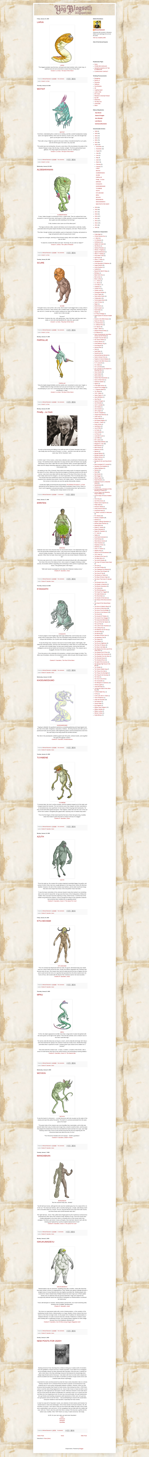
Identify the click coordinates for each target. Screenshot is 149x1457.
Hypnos (96, 383)
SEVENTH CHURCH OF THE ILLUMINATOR (102, 69)
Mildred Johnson (98, 457)
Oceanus (96, 487)
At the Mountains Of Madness (101, 263)
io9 (95, 88)
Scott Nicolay (97, 539)
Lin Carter (96, 430)
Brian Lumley (97, 279)
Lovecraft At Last (98, 436)
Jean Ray (96, 399)
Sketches (96, 546)
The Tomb (96, 677)
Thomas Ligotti (98, 684)
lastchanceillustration (101, 123)
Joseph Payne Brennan (100, 414)
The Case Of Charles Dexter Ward (103, 562)
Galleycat (96, 84)
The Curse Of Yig (98, 573)
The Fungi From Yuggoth (100, 592)
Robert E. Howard (98, 527)
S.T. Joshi (96, 533)
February (98, 164)
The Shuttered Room (99, 660)
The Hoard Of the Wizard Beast (102, 603)
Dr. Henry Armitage (99, 313)
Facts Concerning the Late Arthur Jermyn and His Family (102, 335)
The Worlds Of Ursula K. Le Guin (76, 484)
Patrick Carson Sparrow (100, 502)
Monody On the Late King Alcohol (102, 461)
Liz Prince (96, 434)
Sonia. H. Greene (98, 548)
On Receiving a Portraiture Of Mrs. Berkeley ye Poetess (103, 489)
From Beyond (97, 345)
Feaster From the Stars (100, 337)
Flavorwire (97, 82)
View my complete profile (99, 37)
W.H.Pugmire (97, 705)
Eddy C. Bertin (98, 328)
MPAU (40, 995)
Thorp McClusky (98, 686)
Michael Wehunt (98, 453)
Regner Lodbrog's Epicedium (101, 521)
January (98, 166)
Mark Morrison (98, 445)
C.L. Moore (97, 282)
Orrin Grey (97, 499)
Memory (96, 451)
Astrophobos (97, 261)
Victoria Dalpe (97, 703)
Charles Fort (97, 288)
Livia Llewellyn (98, 432)
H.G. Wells (97, 365)
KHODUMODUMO (45, 680)
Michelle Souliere (98, 455)
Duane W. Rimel (98, 321)
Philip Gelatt (97, 504)
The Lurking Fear (98, 627)
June (97, 155)
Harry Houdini (97, 372)
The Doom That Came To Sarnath (103, 579)
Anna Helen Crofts (99, 255)
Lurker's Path (97, 92)
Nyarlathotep (97, 485)
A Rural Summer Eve (99, 236)
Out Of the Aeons (98, 501)
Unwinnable (97, 103)
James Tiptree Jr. (98, 395)
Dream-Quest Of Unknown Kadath (103, 315)
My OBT (96, 97)
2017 (96, 212)
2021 (96, 142)
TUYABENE (42, 757)
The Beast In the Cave (100, 556)
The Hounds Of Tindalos (100, 616)
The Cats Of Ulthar (99, 567)
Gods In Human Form (99, 357)
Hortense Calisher (99, 381)
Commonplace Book (99, 300)
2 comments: (61, 494)
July (97, 153)
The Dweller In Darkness (100, 584)
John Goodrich (98, 409)
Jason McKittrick (98, 397)
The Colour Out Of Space (100, 571)
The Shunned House (99, 658)
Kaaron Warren (98, 418)
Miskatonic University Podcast (102, 95)
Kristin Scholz (97, 424)
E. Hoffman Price (98, 324)
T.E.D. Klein (97, 554)
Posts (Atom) (47, 1438)
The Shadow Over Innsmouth (101, 654)
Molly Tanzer (97, 459)
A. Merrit (96, 238)
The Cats (96, 565)
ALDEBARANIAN (45, 169)
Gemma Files (97, 347)
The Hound (97, 614)
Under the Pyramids (99, 699)
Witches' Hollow (98, 713)
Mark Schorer (97, 447)
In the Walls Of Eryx (99, 385)
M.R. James (97, 439)
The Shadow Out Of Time (100, 652)
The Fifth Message (99, 590)
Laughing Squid (98, 90)
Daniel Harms (97, 306)
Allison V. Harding (98, 253)
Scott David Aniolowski (100, 537)
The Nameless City (99, 637)
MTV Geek (97, 94)
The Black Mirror (98, 558)
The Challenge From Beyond (101, 569)
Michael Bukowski (100, 30)
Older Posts (84, 1435)
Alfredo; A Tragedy (99, 249)
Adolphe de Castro (99, 244)
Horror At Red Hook (99, 379)
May (97, 157)
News (95, 472)
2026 (96, 131)
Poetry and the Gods (99, 508)
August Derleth (98, 265)
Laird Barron (98, 121)
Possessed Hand (98, 510)
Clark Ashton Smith (99, 296)
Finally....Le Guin (44, 412)
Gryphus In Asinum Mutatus (101, 359)
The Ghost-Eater (98, 596)
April (97, 160)
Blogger (81, 1448)
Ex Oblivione (97, 332)
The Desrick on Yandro (100, 575)
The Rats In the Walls (99, 647)
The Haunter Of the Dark (100, 598)
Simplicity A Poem (98, 545)
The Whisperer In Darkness (101, 682)
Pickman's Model (98, 506)
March (98, 162)
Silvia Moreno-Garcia (99, 541)
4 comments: (60, 1430)
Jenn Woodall (98, 118)
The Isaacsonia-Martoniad (101, 620)
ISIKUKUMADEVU (45, 1242)
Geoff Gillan (97, 351)
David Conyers (98, 308)
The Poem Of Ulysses (100, 645)
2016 (96, 214)
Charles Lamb (98, 290)
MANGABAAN (43, 1156)
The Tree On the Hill (99, 679)
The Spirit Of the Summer (100, 662)
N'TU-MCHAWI (44, 921)
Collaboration (97, 298)
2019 (96, 207)
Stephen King (97, 550)
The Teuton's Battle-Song (100, 669)
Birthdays (96, 273)
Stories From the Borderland (101, 552)
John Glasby (97, 407)
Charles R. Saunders (46, 581)
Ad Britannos (97, 242)
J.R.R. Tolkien (97, 393)
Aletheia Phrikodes (99, 248)
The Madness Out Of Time (101, 629)
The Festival (97, 588)
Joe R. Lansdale (98, 405)
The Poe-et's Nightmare (100, 643)
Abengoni (62, 1420)
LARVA (40, 22)
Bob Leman (97, 277)
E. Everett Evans (98, 323)
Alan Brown (98, 112)
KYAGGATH (42, 589)
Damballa (62, 1422)
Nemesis (96, 470)
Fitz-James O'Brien (99, 339)
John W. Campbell (99, 412)
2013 (96, 220)
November (99, 148)
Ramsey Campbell (99, 517)
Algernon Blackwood (99, 251)
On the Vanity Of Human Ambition (102, 495)
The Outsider (97, 641)
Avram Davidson (98, 267)
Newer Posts (40, 1435)
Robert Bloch (97, 525)
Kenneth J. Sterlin (98, 422)
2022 (96, 140)
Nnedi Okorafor (98, 480)
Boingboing (97, 78)
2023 (96, 138)
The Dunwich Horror (99, 582)
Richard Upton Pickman (100, 523)
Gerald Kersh (97, 353)
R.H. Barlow (97, 515)
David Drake (97, 310)
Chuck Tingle (97, 294)
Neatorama (97, 99)
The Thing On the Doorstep (101, 675)
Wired (95, 105)
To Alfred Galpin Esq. (99, 692)
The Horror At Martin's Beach (101, 606)
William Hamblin (98, 709)
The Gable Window (99, 594)
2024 (96, 135)
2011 (96, 225)
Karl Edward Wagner (99, 420)
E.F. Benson (97, 326)
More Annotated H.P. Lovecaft (102, 464)
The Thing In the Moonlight (101, 673)
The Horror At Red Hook (100, 608)
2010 (96, 227)
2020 (96, 144)
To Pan (96, 694)
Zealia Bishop (97, 715)
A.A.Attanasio (97, 240)
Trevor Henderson (99, 697)
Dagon (96, 304)
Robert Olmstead (98, 529)
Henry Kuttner (97, 376)
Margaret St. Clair (98, 443)
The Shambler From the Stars (101, 656)
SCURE (40, 263)
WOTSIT (41, 89)
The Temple (97, 667)
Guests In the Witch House (101, 361)
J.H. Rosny (97, 391)
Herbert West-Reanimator (100, 377)
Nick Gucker (97, 474)
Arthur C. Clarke (98, 259)
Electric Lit (97, 80)
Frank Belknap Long (99, 343)
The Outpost (97, 639)
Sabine (96, 535)
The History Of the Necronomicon (102, 599)
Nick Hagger (97, 476)
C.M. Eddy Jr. (97, 284)
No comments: (61, 78)
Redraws (96, 519)
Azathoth (96, 269)
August (98, 151)
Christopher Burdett (99, 292)
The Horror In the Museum (101, 612)
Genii (95, 349)
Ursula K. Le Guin (45, 81)
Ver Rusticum (97, 701)
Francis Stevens (98, 341)
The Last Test (97, 624)
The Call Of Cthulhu (99, 560)
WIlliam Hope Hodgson (100, 707)
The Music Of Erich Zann (100, 635)
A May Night (97, 234)
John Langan (97, 410)
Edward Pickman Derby (100, 330)
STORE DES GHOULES (100, 66)
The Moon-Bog (98, 631)
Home (62, 1435)
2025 (96, 133)
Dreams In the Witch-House (101, 319)
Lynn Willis (97, 438)
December (99, 146)
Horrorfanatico (98, 86)
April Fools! (97, 257)
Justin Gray (97, 416)
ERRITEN (41, 503)
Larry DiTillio (97, 428)
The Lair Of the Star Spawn (101, 622)
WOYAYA (41, 1073)
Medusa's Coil (98, 449)
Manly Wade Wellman (99, 441)
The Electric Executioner (100, 586)
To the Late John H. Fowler (101, 695)
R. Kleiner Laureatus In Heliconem (103, 512)
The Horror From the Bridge (101, 610)
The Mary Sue (98, 101)
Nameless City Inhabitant (100, 466)
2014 (96, 218)
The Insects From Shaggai (101, 618)
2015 (96, 216)
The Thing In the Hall (99, 671)
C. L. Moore (97, 280)
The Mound (97, 633)
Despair (96, 311)
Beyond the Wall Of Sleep (100, 271)
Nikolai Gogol (97, 478)
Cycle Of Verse (98, 302)
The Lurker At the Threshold (101, 625)
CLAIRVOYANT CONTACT (101, 71)
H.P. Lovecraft (97, 366)
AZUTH (40, 836)
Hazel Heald (97, 374)
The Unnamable (98, 680)
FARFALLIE (42, 340)
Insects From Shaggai (100, 387)
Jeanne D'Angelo (99, 115)
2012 (96, 223)
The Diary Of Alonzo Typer (101, 577)
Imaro (52, 581)
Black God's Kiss (98, 275)
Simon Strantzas (98, 543)
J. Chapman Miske (99, 389)
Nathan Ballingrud (98, 468)
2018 (96, 209)
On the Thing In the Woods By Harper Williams (102, 493)
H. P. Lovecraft (98, 363)
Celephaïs (97, 286)
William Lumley (98, 711)
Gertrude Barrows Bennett (101, 355)
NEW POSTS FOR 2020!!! (49, 1341)
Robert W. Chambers (99, 531)
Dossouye (62, 1418)
